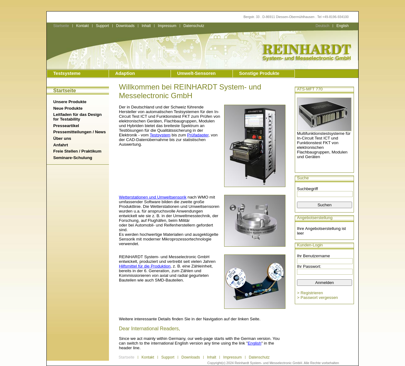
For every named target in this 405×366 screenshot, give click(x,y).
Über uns (62, 138)
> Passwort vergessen (317, 297)
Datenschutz (193, 26)
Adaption (125, 73)
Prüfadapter (198, 135)
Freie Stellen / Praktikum (77, 151)
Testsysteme (67, 73)
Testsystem (160, 135)
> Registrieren (310, 293)
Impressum (167, 26)
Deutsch (322, 26)
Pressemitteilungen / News (79, 132)
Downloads (125, 26)
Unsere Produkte (70, 101)
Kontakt (82, 26)
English (343, 26)
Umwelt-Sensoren (196, 73)
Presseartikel (66, 125)
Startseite (61, 26)
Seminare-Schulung (72, 157)
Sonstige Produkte (259, 73)
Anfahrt (60, 145)
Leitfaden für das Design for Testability (77, 116)
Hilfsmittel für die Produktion (145, 266)
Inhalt (146, 26)
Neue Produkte (67, 108)
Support (102, 26)
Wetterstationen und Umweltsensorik (152, 197)
